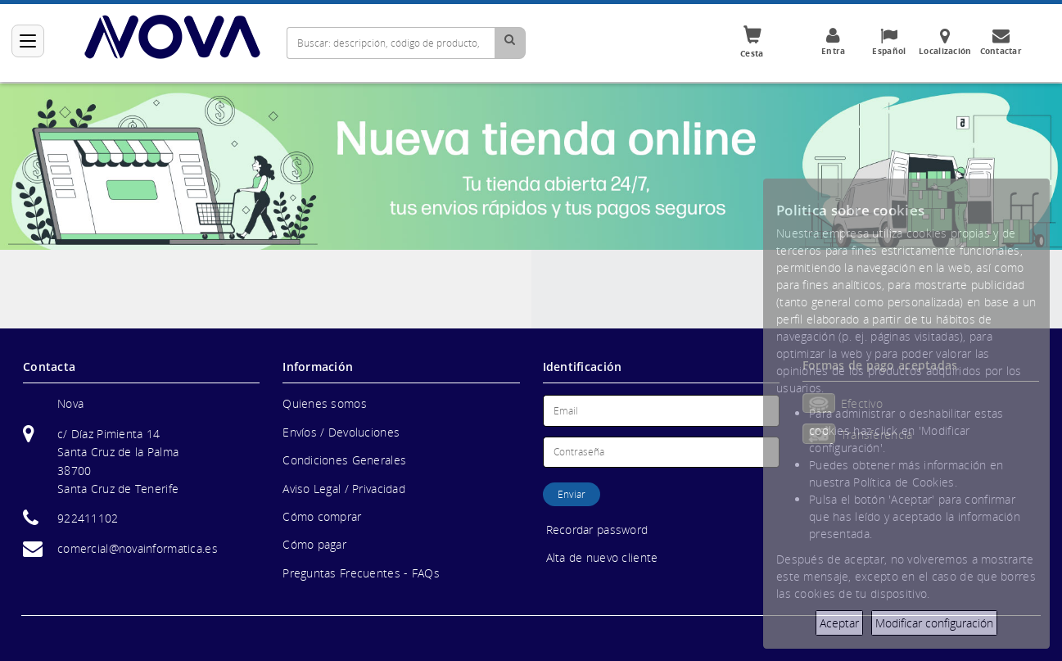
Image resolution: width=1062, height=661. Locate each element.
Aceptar (839, 623)
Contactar (1000, 42)
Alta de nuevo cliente (602, 557)
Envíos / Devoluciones (341, 432)
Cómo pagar (314, 544)
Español (889, 42)
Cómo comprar (321, 516)
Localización (945, 42)
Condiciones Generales (344, 460)
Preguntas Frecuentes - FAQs (361, 573)
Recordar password (597, 529)
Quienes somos (324, 403)
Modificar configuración (934, 623)
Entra (833, 42)
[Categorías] (27, 41)
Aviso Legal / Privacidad (343, 488)
